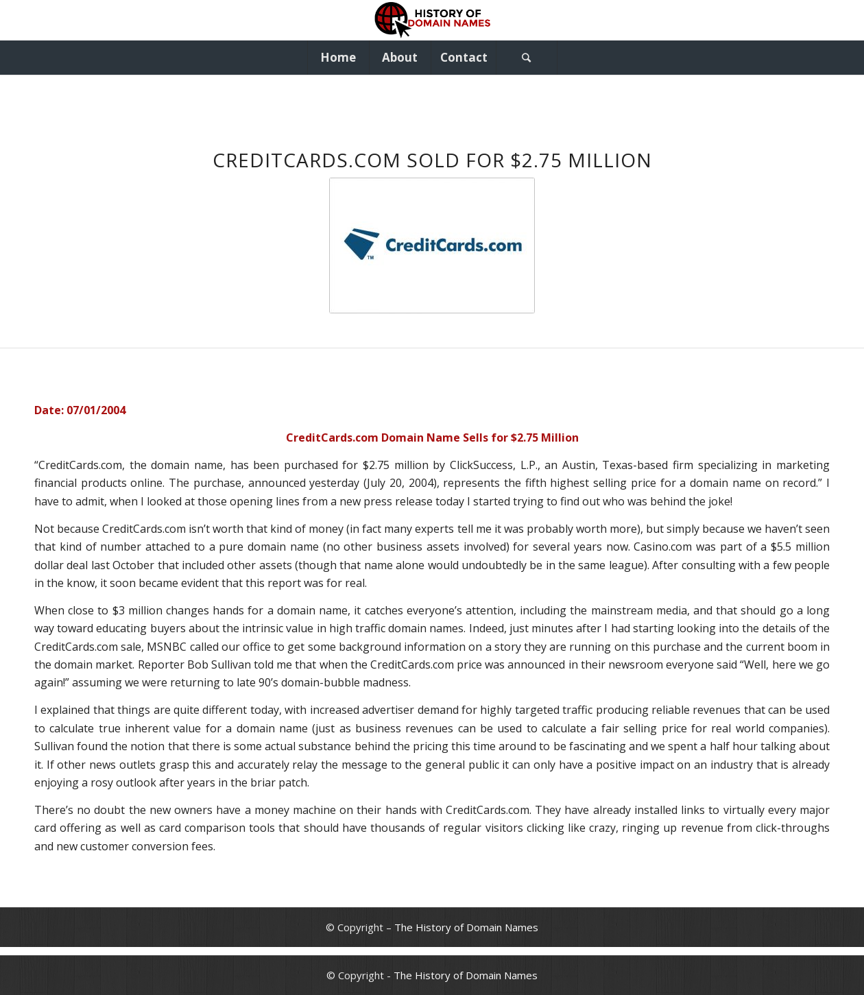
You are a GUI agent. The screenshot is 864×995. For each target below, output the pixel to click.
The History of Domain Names (466, 927)
